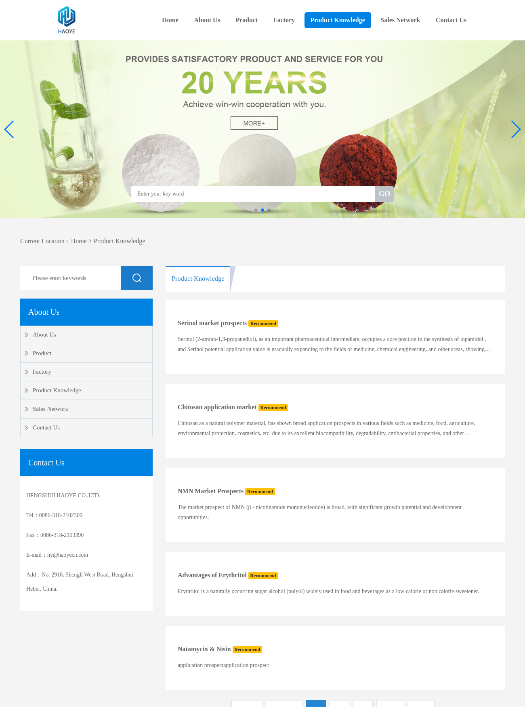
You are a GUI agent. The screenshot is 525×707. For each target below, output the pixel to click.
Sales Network (400, 20)
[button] (9, 129)
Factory (284, 20)
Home (170, 20)
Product (246, 20)
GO (384, 194)
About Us (207, 20)
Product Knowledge (338, 20)
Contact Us (451, 20)
